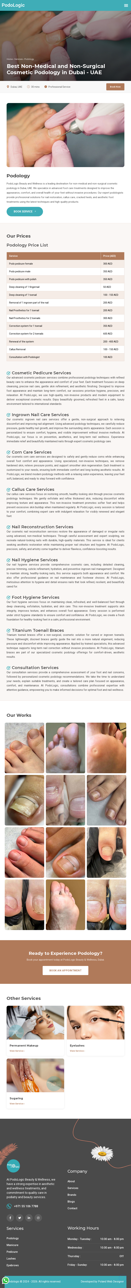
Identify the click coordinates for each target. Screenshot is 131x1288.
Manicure (12, 1245)
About (71, 1181)
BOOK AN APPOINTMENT (65, 970)
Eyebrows (13, 1265)
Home (10, 59)
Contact (72, 1208)
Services (18, 59)
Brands (72, 1194)
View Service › (17, 1051)
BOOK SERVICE (26, 211)
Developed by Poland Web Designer (102, 1281)
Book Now (115, 86)
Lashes (11, 1258)
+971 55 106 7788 (22, 1206)
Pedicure (12, 1251)
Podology (13, 1238)
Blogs (71, 1201)
